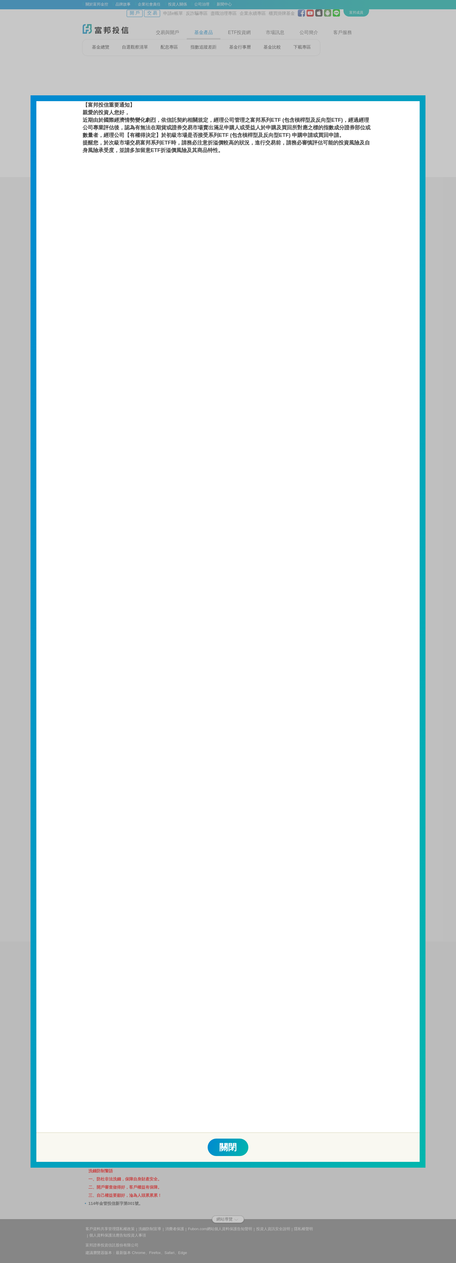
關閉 (228, 1147)
